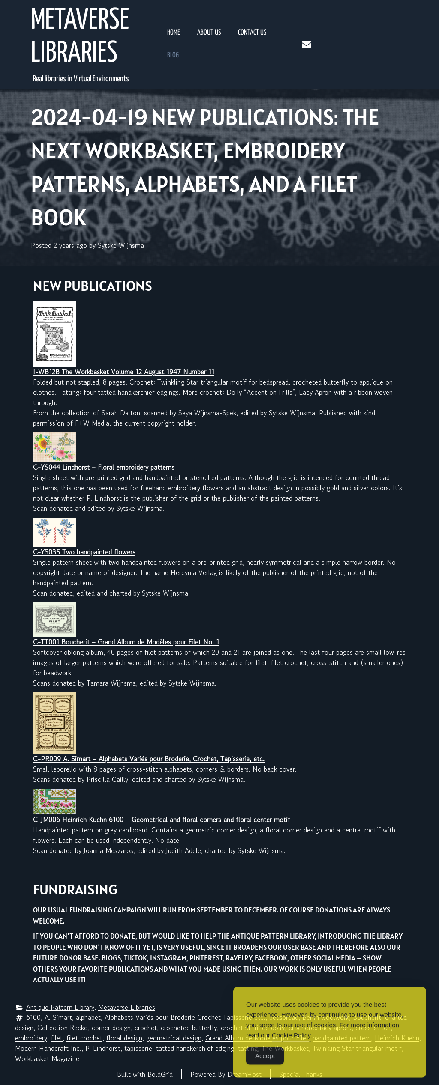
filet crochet (84, 1038)
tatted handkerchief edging (195, 1048)
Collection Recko (62, 1027)
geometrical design (173, 1038)
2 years (64, 245)
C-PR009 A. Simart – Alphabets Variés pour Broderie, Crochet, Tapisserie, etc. (149, 759)
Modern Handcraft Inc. (48, 1048)
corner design (111, 1027)
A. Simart (58, 1017)
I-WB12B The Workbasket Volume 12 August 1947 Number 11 (123, 372)
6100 (33, 1017)
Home (173, 32)
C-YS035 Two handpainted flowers (84, 552)
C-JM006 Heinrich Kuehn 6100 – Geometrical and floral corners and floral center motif (161, 819)
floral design (124, 1038)
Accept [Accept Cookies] (265, 1065)
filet (57, 1038)
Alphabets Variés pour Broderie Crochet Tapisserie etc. (185, 1017)
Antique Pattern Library (60, 1007)
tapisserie (138, 1048)
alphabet (88, 1017)
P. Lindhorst (102, 1048)
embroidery (31, 1038)
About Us (209, 32)
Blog (173, 55)
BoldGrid (160, 1074)
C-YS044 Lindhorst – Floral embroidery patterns (103, 467)
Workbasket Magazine (47, 1058)
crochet (146, 1027)
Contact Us (252, 32)
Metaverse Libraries (80, 37)
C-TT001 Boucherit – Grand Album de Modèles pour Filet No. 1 (126, 642)
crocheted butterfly (189, 1027)
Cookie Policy (291, 1045)
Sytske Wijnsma (121, 245)
